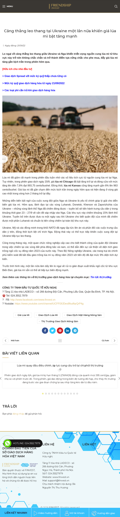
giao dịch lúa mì (48, 315)
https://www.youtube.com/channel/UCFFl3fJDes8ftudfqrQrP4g (49, 303)
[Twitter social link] (52, 330)
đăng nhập (18, 413)
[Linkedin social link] (67, 330)
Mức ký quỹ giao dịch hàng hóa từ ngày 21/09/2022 (35, 83)
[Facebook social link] (45, 330)
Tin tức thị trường (100, 277)
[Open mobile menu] (8, 6)
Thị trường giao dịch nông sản (59, 321)
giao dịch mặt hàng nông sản (84, 315)
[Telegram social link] (75, 330)
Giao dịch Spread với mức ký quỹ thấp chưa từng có (36, 76)
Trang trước (60, 340)
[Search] (116, 6)
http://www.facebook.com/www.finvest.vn (32, 299)
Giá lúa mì (23, 315)
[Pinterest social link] (60, 330)
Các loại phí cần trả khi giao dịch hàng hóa (30, 90)
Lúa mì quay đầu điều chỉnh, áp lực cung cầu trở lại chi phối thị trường (60, 365)
